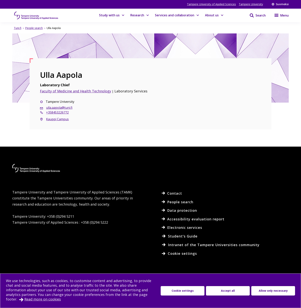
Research (137, 15)
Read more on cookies (42, 299)
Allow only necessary (273, 290)
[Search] (255, 15)
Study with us (109, 15)
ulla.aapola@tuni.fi (59, 107)
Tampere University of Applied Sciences (211, 4)
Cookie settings (183, 290)
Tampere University (251, 4)
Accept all (228, 290)
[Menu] (279, 15)
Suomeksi (280, 4)
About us (212, 15)
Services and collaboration (174, 15)
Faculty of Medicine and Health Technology (75, 91)
